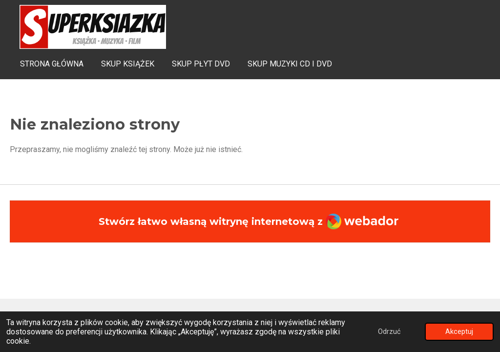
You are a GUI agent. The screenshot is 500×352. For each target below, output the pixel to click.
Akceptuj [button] (459, 332)
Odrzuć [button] (389, 332)
